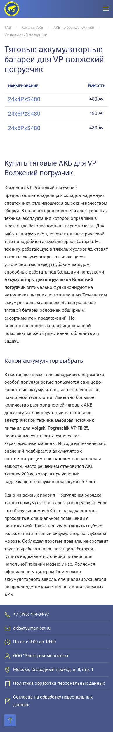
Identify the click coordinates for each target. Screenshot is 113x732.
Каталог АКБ (32, 27)
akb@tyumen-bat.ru (32, 628)
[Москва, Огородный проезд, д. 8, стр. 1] (7, 669)
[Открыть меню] (106, 8)
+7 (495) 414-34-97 (31, 614)
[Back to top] (10, 720)
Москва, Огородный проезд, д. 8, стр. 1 (53, 669)
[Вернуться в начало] (11, 8)
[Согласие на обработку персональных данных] (7, 701)
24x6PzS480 (24, 113)
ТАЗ (7, 27)
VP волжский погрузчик (25, 35)
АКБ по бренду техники (73, 27)
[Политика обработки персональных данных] (7, 683)
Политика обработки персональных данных (59, 683)
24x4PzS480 (24, 99)
